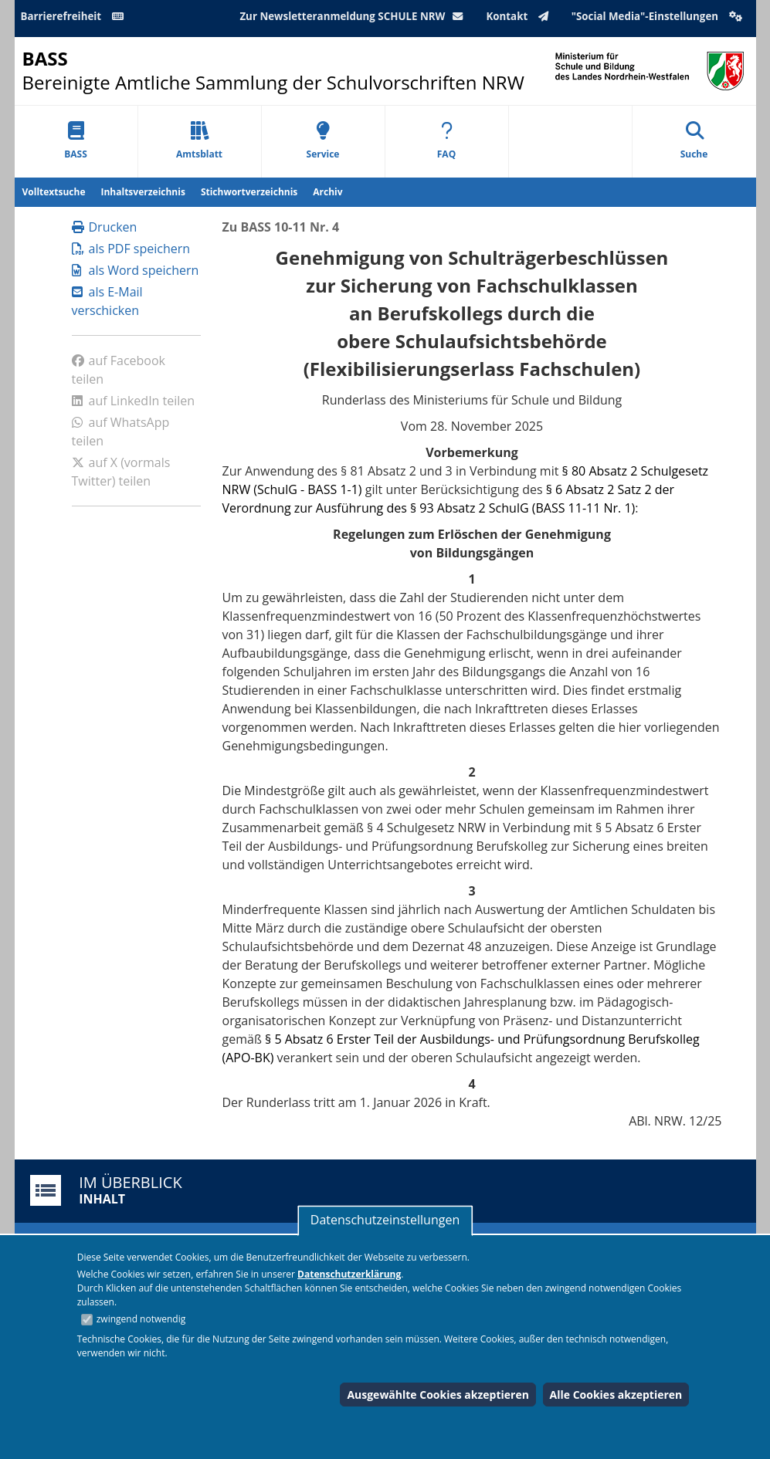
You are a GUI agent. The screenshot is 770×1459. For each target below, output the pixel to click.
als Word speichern (135, 270)
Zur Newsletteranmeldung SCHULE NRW (354, 16)
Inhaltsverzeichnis (143, 191)
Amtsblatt (199, 141)
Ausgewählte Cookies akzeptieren (438, 1394)
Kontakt (520, 16)
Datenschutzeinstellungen (385, 1219)
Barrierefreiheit (75, 16)
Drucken (104, 226)
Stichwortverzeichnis (249, 191)
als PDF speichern (131, 248)
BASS (75, 141)
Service (323, 141)
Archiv (327, 191)
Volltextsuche (54, 191)
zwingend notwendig (141, 1318)
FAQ (446, 141)
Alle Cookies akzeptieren (616, 1394)
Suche (694, 141)
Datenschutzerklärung (349, 1274)
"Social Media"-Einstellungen (659, 16)
